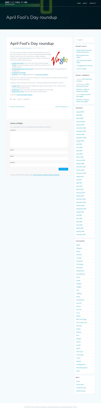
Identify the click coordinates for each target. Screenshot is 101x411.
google (19, 99)
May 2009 (79, 115)
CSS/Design (79, 264)
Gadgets (78, 287)
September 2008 (81, 138)
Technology (27, 48)
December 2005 (81, 234)
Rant (77, 335)
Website (12, 162)
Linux (78, 313)
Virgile (14, 65)
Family (78, 280)
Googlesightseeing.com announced (22, 69)
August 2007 (80, 176)
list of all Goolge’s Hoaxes (24, 95)
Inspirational (80, 300)
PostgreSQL (15, 73)
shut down (22, 73)
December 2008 (81, 128)
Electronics (79, 267)
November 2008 (81, 131)
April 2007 (79, 186)
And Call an (16, 3)
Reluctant (79, 89)
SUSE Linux (79, 351)
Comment (13, 130)
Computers (79, 261)
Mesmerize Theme (71, 407)
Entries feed (79, 384)
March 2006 (79, 228)
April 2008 (79, 154)
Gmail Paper (15, 90)
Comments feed (81, 388)
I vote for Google (81, 69)
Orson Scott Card (81, 322)
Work (78, 371)
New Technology (81, 319)
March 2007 (79, 189)
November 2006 (81, 202)
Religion (78, 339)
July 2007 (79, 180)
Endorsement (80, 271)
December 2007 (81, 167)
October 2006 (80, 205)
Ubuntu (78, 361)
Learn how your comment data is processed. (46, 175)
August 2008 (80, 141)
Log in (78, 381)
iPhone (78, 306)
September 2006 (81, 209)
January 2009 (80, 125)
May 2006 (79, 222)
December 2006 (81, 199)
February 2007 (80, 192)
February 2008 (80, 160)
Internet (78, 303)
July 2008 (79, 144)
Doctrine (14, 74)
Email (12, 156)
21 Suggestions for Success (84, 65)
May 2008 (79, 150)
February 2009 (80, 121)
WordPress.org (80, 391)
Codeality (92, 3)
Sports (78, 348)
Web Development (81, 368)
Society (78, 345)
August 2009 (80, 112)
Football (78, 284)
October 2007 (80, 170)
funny (14, 99)
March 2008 (79, 157)
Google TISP (15, 86)
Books (78, 251)
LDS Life (78, 309)
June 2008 (79, 147)
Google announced (17, 63)
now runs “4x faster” (42, 74)
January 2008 (80, 163)
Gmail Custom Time (18, 91)
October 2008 (80, 134)
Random (78, 332)
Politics (78, 329)
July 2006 (79, 215)
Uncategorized (80, 364)
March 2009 (79, 118)
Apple (78, 245)
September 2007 (81, 173)
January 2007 (80, 196)
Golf (77, 290)
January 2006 (80, 231)
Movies (78, 316)
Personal (79, 326)
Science (78, 342)
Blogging (79, 248)
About (85, 3)
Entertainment (80, 274)
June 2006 (79, 218)
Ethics (78, 277)
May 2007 (79, 183)
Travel (78, 358)
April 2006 (79, 225)
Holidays (78, 293)
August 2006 (80, 212)
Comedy (21, 48)
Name (12, 150)
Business (16, 48)
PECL (24, 74)
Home (79, 3)
